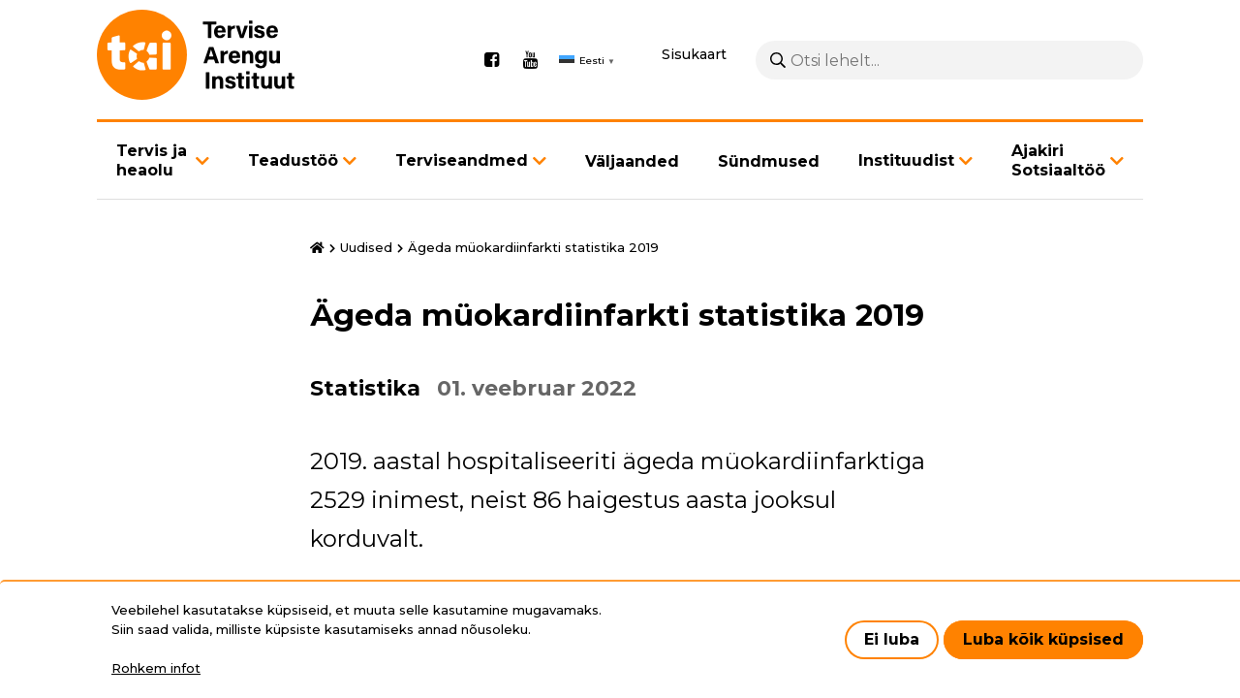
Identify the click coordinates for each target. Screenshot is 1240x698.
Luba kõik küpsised (1043, 639)
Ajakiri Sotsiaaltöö (1058, 167)
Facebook (491, 64)
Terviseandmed (461, 167)
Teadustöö (293, 167)
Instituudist (906, 167)
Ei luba (891, 639)
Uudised (366, 254)
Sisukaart (694, 58)
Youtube (529, 64)
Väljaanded (632, 168)
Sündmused (769, 168)
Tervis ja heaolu (151, 167)
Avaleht (317, 255)
